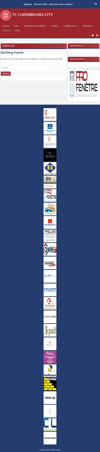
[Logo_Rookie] (50, 188)
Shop (17, 31)
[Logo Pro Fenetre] (83, 97)
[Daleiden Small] (50, 296)
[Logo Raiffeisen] (50, 376)
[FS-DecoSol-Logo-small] (50, 242)
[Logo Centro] (50, 323)
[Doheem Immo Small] (50, 215)
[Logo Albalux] (50, 120)
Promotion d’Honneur (34, 26)
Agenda (28, 4)
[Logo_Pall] (50, 336)
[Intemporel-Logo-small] (50, 161)
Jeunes (54, 26)
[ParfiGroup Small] (50, 282)
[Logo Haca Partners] (50, 350)
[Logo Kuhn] (50, 390)
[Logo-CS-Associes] (50, 147)
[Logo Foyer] (50, 134)
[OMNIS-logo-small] (50, 255)
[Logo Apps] (50, 403)
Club (15, 26)
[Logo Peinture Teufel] (50, 269)
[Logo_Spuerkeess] (50, 228)
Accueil (5, 26)
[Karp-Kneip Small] (50, 444)
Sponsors (87, 26)
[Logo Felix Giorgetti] (50, 174)
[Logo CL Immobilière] (50, 430)
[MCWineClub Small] (50, 417)
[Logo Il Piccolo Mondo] (50, 309)
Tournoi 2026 (40, 4)
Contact (6, 31)
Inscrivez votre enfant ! (61, 4)
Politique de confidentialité (50, 450)
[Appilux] (50, 363)
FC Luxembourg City (32, 14)
